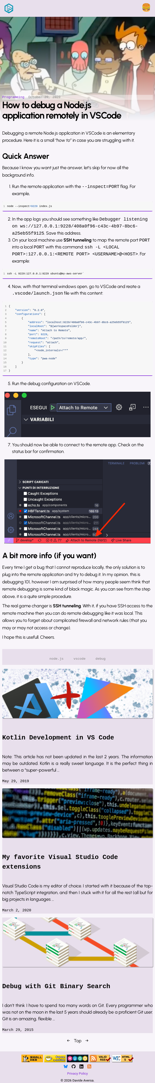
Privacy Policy (77, 1074)
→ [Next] (86, 1044)
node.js (56, 662)
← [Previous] (68, 1044)
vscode (80, 662)
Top (77, 1044)
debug (100, 662)
